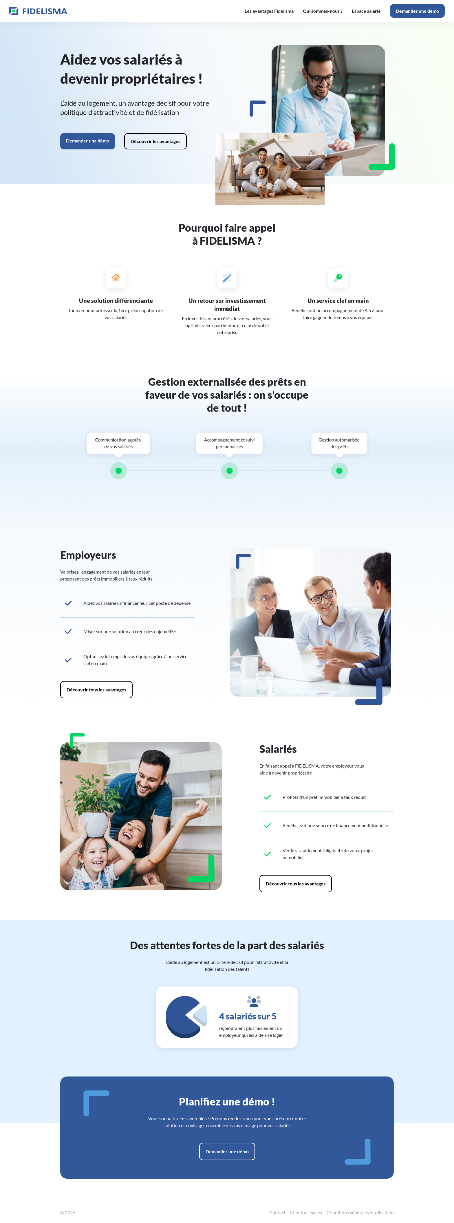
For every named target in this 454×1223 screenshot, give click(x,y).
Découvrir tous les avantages (96, 689)
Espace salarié (366, 11)
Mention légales (306, 1212)
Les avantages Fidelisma (269, 11)
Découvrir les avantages (155, 141)
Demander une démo (417, 11)
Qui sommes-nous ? (323, 11)
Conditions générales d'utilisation (360, 1212)
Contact (277, 1212)
